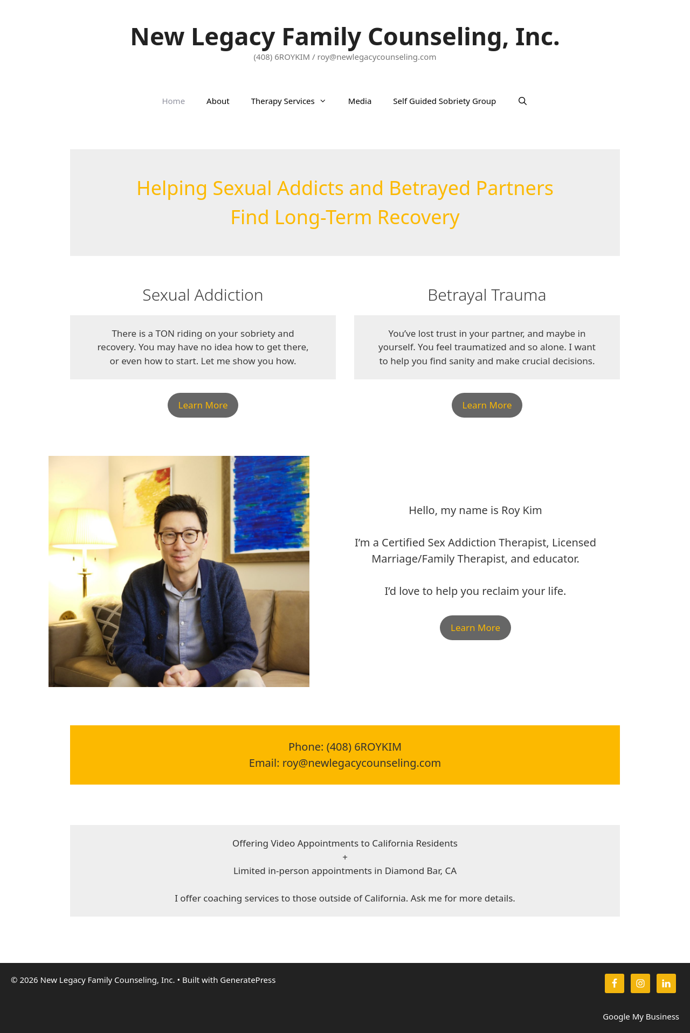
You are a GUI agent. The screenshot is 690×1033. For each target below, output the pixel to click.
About (218, 100)
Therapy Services (294, 101)
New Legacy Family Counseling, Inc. (345, 35)
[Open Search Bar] (523, 101)
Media (360, 100)
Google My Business (641, 1016)
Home (173, 100)
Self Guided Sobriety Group (444, 100)
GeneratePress (247, 979)
